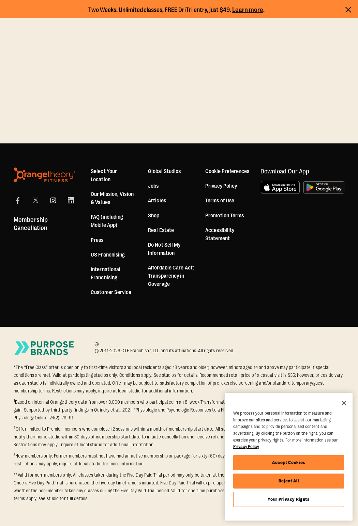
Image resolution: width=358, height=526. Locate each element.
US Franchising (108, 255)
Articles (157, 201)
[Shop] (153, 216)
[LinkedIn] (71, 200)
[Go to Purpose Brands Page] (44, 348)
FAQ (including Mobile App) (107, 221)
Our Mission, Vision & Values (112, 198)
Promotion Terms (224, 216)
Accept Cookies (288, 462)
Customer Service (111, 292)
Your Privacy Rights (288, 499)
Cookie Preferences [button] (227, 171)
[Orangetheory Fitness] (44, 175)
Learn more (247, 10)
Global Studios (164, 171)
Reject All (289, 480)
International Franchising (105, 273)
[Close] (344, 403)
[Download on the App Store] (280, 187)
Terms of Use (219, 201)
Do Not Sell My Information (164, 249)
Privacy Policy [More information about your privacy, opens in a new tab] (246, 446)
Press (97, 240)
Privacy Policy (221, 186)
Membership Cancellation (31, 224)
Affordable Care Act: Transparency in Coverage (171, 276)
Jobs (153, 186)
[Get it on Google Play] (323, 187)
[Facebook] (18, 200)
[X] (35, 200)
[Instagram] (53, 200)
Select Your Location (104, 175)
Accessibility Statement (219, 234)
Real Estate (161, 230)
